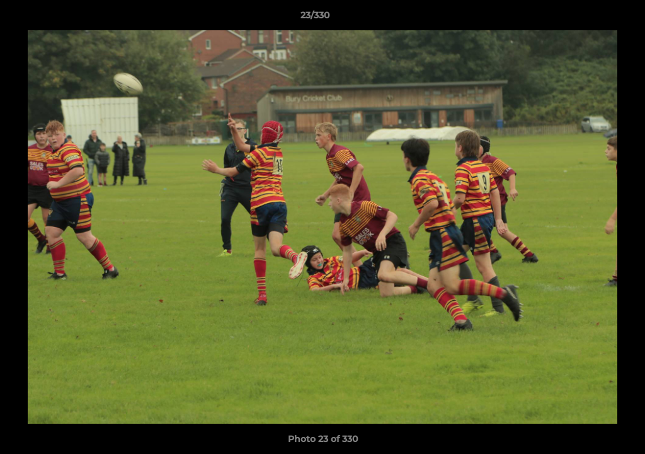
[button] (592, 18)
